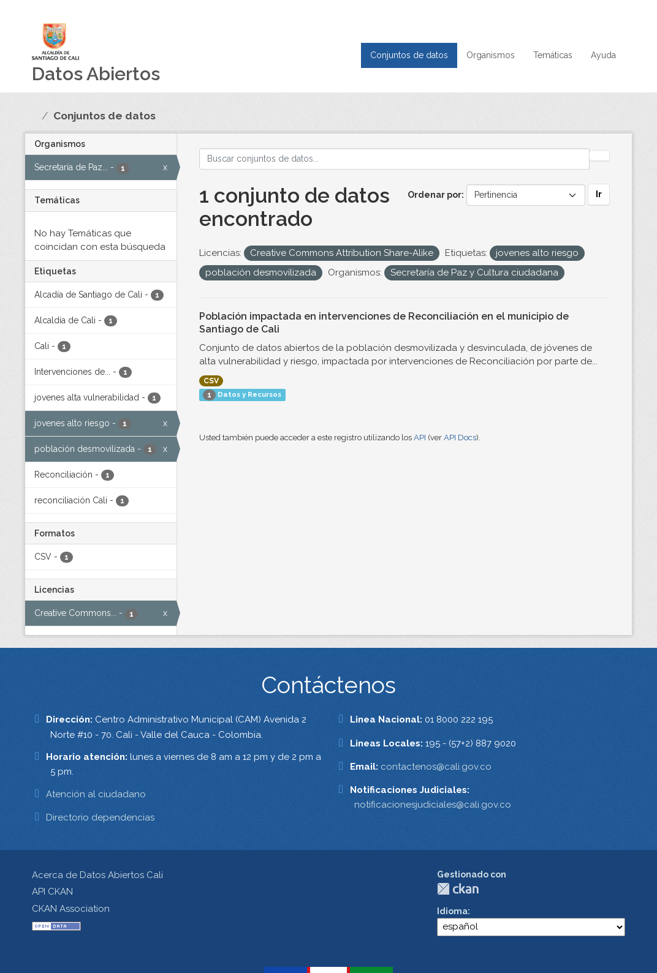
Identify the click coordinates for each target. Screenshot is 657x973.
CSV (211, 381)
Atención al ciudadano (96, 794)
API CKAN (52, 891)
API (420, 437)
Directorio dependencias (100, 817)
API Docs (460, 437)
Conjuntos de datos (409, 55)
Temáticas (552, 55)
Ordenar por (434, 195)
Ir (599, 194)
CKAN (458, 888)
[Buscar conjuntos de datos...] (394, 159)
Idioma (452, 911)
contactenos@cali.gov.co (436, 766)
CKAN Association (71, 908)
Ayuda (603, 55)
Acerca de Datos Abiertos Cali (97, 875)
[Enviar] (599, 155)
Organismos (490, 55)
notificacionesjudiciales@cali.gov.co (432, 804)
